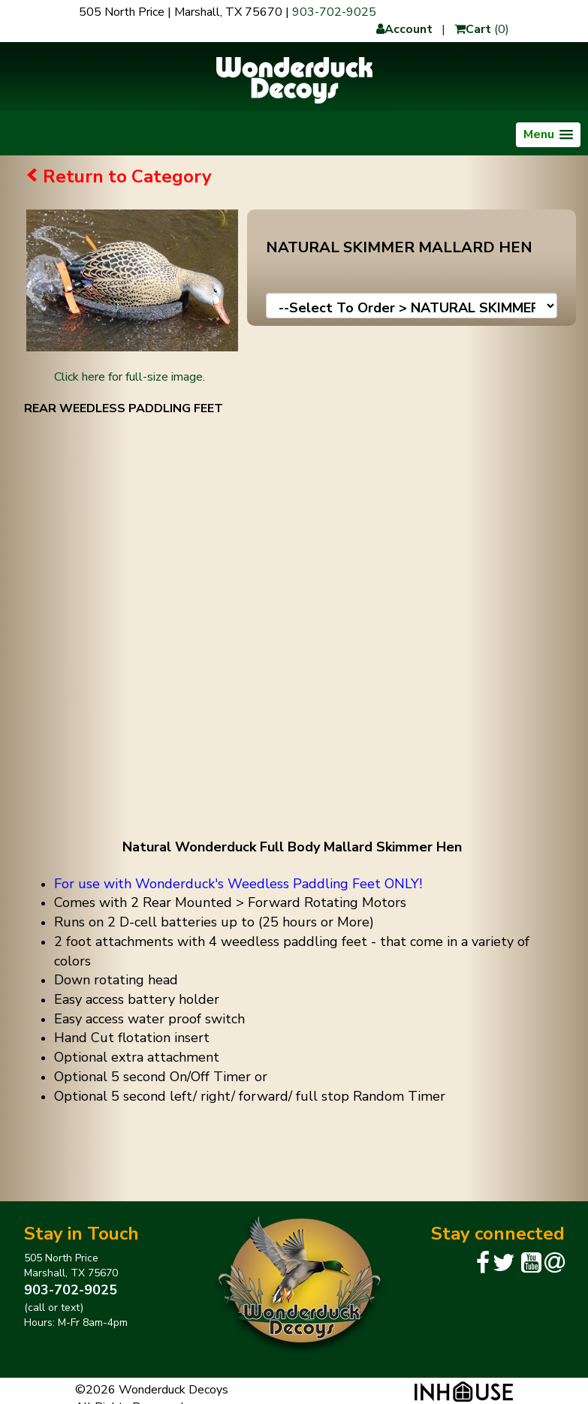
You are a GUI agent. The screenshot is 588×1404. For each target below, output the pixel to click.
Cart (472, 29)
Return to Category (127, 176)
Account (404, 29)
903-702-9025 (334, 12)
